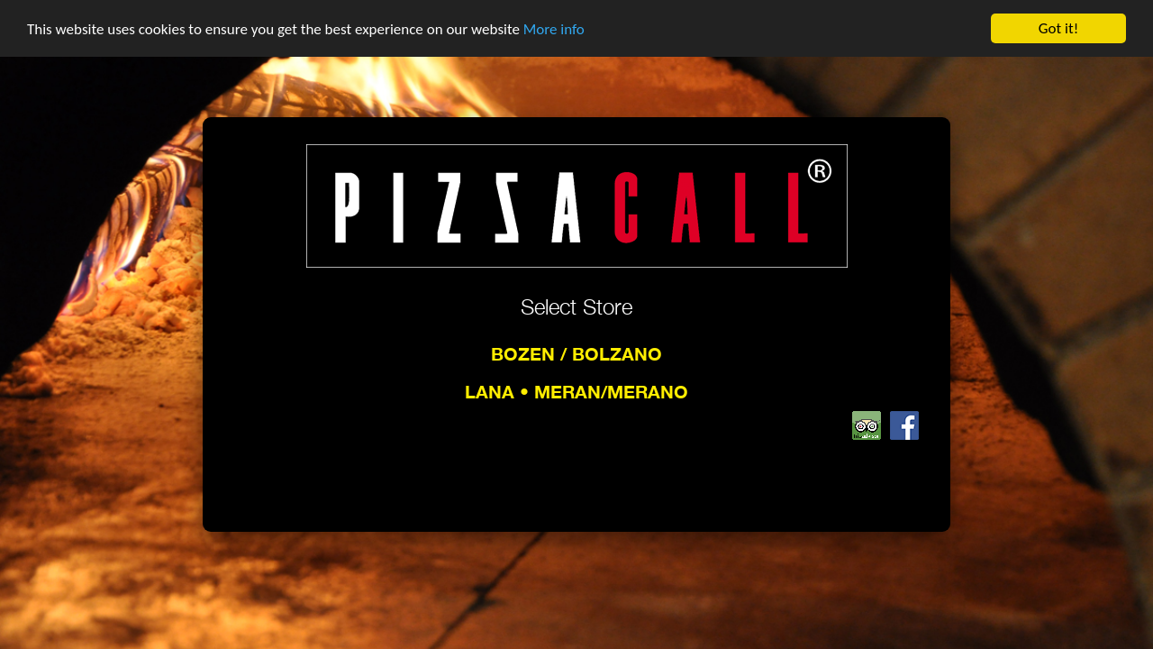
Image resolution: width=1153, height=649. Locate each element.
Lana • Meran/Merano (576, 391)
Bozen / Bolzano (576, 353)
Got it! (1058, 28)
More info (554, 28)
